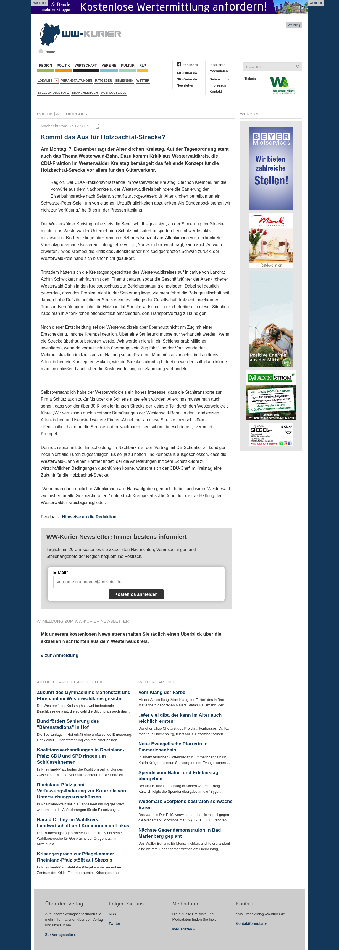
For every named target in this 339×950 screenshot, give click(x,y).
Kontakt (216, 91)
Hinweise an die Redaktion (89, 517)
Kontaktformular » (251, 924)
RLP (142, 65)
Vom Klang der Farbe (161, 692)
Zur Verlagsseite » (60, 935)
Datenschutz (219, 79)
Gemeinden (124, 80)
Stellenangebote (53, 92)
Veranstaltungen (76, 80)
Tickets (250, 79)
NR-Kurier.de (187, 79)
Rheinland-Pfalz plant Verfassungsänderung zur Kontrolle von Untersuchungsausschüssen (81, 791)
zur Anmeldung (61, 655)
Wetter (142, 80)
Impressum (218, 85)
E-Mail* (60, 572)
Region (45, 65)
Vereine (109, 65)
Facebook (190, 65)
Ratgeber (103, 80)
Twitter (114, 924)
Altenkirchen (72, 113)
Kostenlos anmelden (136, 594)
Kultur (127, 65)
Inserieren (217, 65)
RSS (112, 914)
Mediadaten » (183, 929)
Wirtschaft (86, 65)
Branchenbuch (85, 92)
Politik (63, 65)
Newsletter (185, 85)
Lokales (48, 80)
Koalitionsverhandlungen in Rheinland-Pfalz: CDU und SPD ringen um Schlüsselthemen (80, 756)
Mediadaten (219, 71)
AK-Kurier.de (187, 73)
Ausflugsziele (114, 92)
